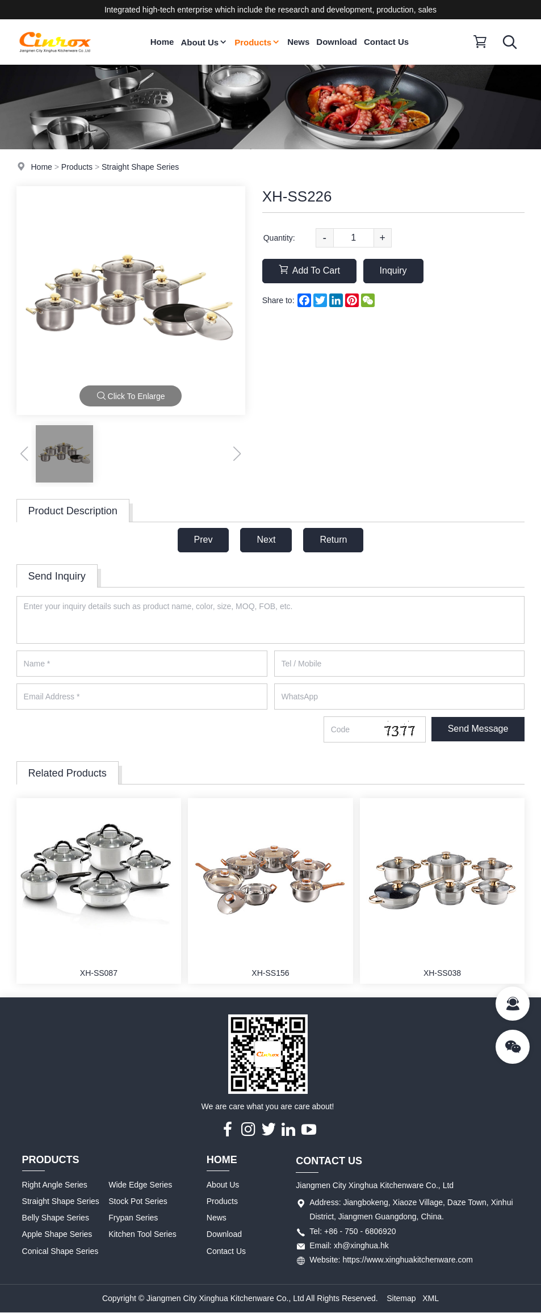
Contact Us (386, 42)
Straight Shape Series (140, 166)
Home (162, 42)
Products (257, 42)
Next (266, 539)
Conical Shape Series (60, 1251)
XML (430, 1298)
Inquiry (393, 270)
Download (336, 42)
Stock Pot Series (137, 1201)
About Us (204, 42)
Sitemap (401, 1298)
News (298, 42)
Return (333, 539)
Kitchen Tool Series (142, 1234)
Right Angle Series (54, 1184)
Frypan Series (133, 1217)
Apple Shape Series (57, 1234)
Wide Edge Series (140, 1184)
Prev (203, 539)
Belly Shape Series (55, 1217)
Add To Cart (309, 270)
